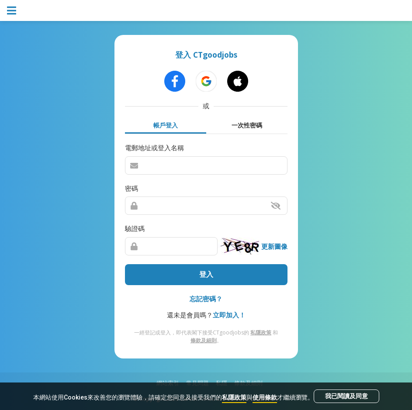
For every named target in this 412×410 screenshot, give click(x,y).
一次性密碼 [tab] (247, 125)
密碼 (131, 188)
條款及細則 (203, 340)
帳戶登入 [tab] (165, 125)
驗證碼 (135, 228)
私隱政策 (234, 397)
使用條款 (265, 397)
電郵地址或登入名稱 (154, 147)
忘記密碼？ (206, 298)
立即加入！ (229, 314)
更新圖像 (274, 246)
